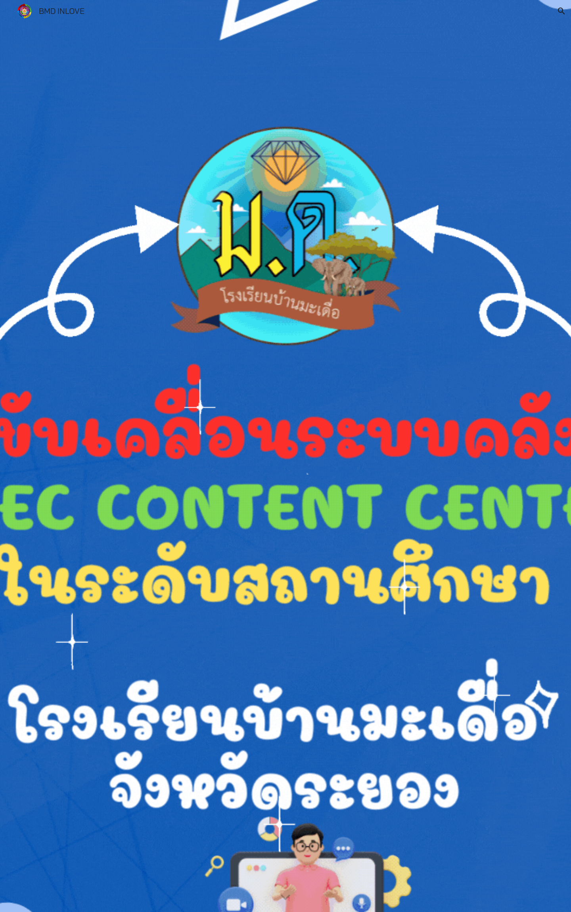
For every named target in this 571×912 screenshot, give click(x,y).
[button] (561, 11)
